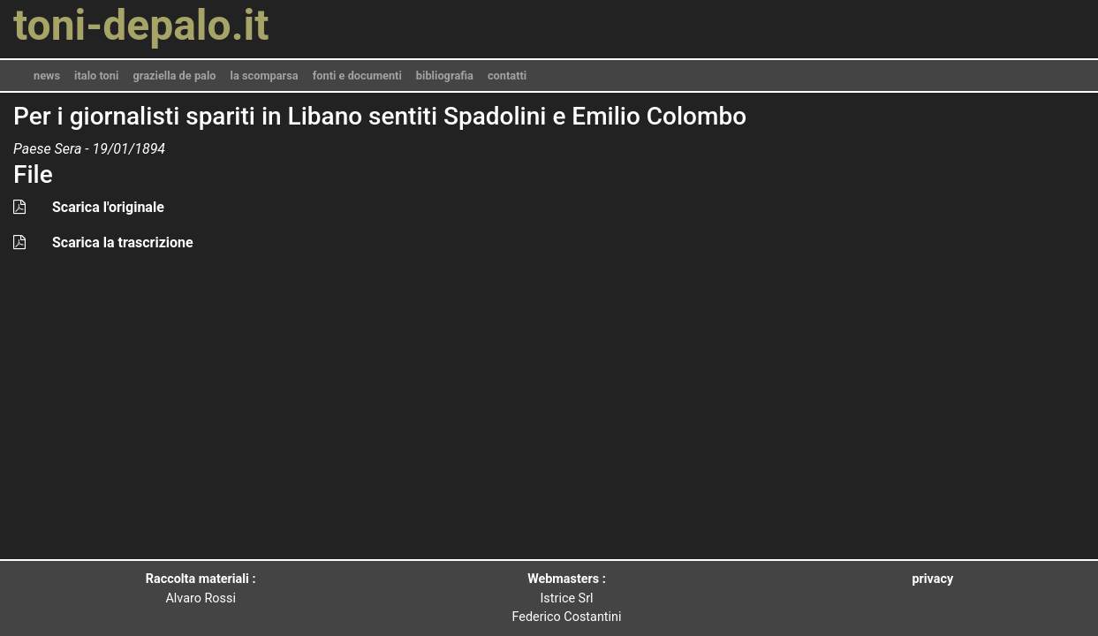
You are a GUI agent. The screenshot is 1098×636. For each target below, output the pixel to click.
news (47, 75)
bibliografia (444, 75)
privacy (932, 579)
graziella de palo (174, 75)
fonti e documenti (357, 75)
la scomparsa (265, 75)
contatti (507, 75)
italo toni (96, 75)
